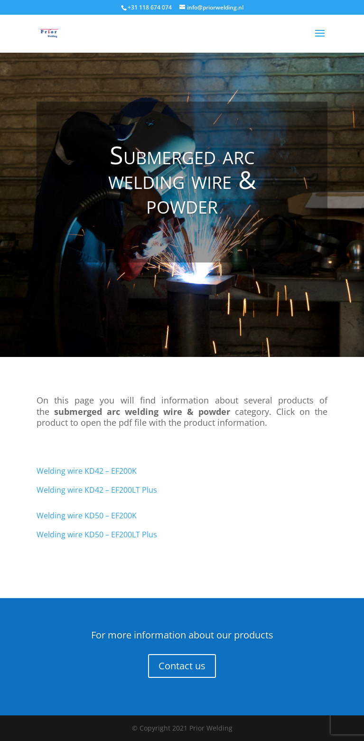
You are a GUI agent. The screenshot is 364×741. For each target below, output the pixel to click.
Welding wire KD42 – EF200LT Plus (97, 490)
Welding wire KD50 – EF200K (87, 515)
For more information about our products (182, 634)
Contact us (182, 665)
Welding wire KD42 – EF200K (87, 471)
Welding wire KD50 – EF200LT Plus (97, 534)
